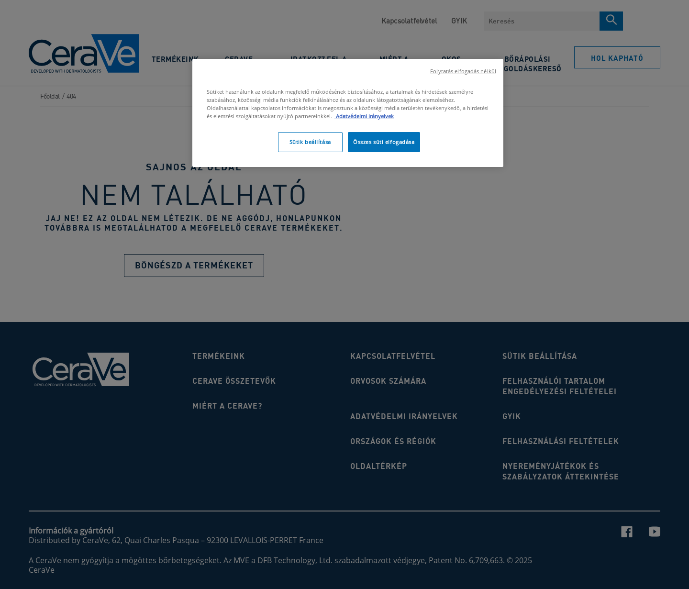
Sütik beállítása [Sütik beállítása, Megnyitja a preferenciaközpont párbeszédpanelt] (310, 141)
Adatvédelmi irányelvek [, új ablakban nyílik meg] (364, 116)
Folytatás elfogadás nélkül (463, 71)
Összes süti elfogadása (384, 141)
